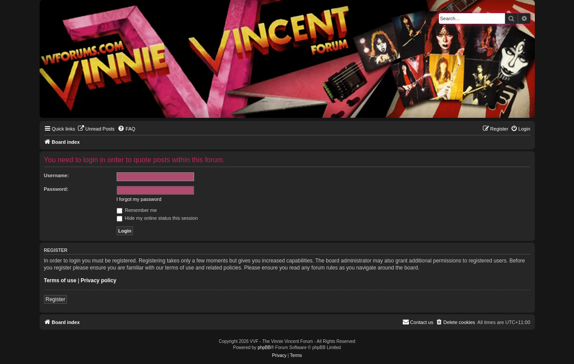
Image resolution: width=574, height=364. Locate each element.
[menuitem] (96, 129)
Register (56, 299)
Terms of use (60, 280)
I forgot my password (139, 199)
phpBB (264, 347)
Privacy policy (98, 280)
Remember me (137, 210)
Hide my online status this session (157, 218)
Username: (56, 175)
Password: (56, 189)
